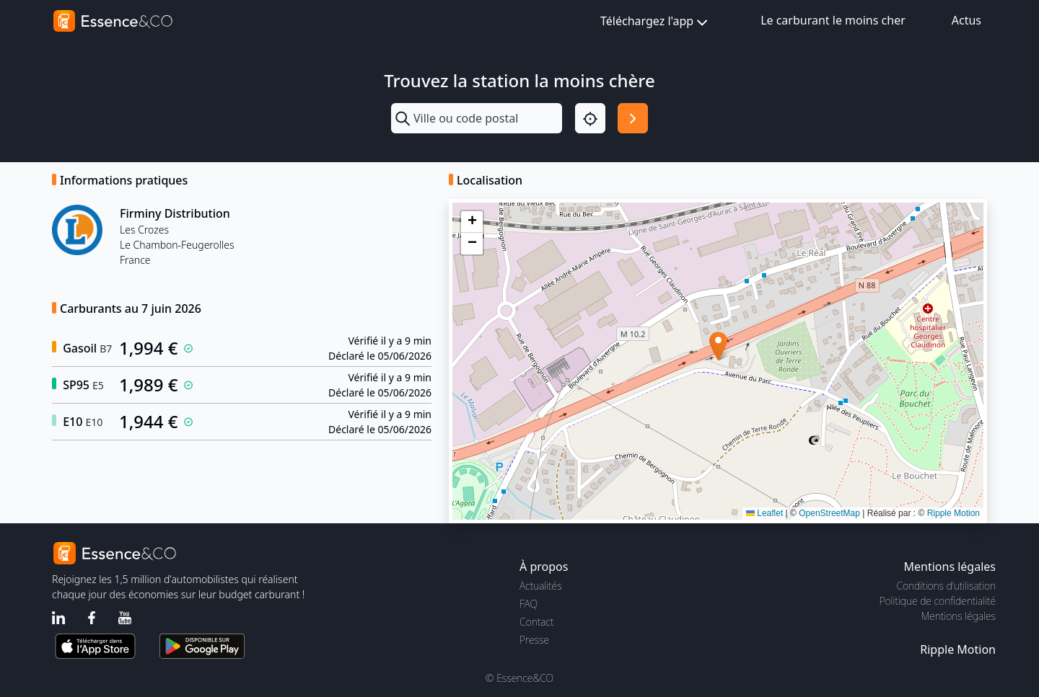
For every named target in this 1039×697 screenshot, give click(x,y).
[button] (718, 346)
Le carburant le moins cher (833, 20)
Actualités (541, 585)
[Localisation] (590, 118)
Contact (536, 622)
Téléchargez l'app (655, 22)
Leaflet (764, 513)
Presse (534, 640)
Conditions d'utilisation (946, 585)
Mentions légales (958, 616)
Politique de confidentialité (938, 601)
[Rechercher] (633, 118)
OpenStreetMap (829, 513)
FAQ (529, 604)
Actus (966, 20)
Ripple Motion (953, 513)
